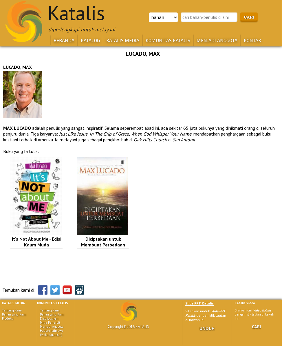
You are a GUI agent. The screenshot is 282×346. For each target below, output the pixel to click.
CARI (256, 326)
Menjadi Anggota (51, 327)
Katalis (76, 13)
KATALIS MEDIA (122, 40)
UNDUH (207, 328)
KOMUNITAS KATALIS (168, 40)
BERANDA (64, 40)
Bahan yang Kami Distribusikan (52, 316)
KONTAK (252, 40)
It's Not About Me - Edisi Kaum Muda (36, 242)
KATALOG (90, 40)
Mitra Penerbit (50, 322)
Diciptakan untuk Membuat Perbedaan (103, 242)
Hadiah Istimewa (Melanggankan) (51, 333)
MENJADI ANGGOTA (217, 40)
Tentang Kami (12, 310)
